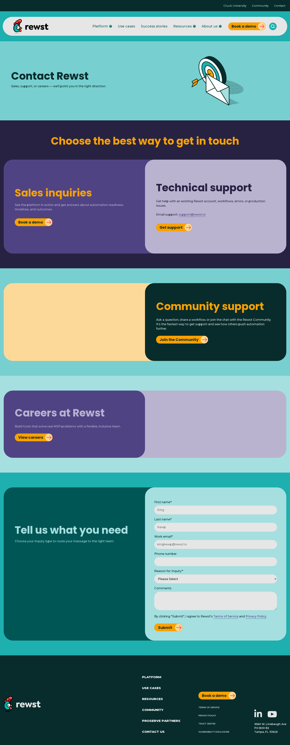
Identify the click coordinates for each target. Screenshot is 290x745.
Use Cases (151, 687)
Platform (100, 26)
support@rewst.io (192, 214)
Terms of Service (225, 616)
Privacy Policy (256, 616)
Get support (171, 227)
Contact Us (153, 731)
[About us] (220, 26)
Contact (279, 5)
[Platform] (110, 26)
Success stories (154, 26)
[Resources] (194, 26)
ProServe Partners (161, 720)
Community (260, 5)
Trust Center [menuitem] (206, 723)
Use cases (126, 26)
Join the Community (179, 339)
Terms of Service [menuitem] (209, 707)
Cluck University (234, 5)
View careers (30, 437)
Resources (182, 26)
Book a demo (244, 26)
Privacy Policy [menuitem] (207, 715)
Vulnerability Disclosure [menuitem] (213, 731)
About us (210, 26)
